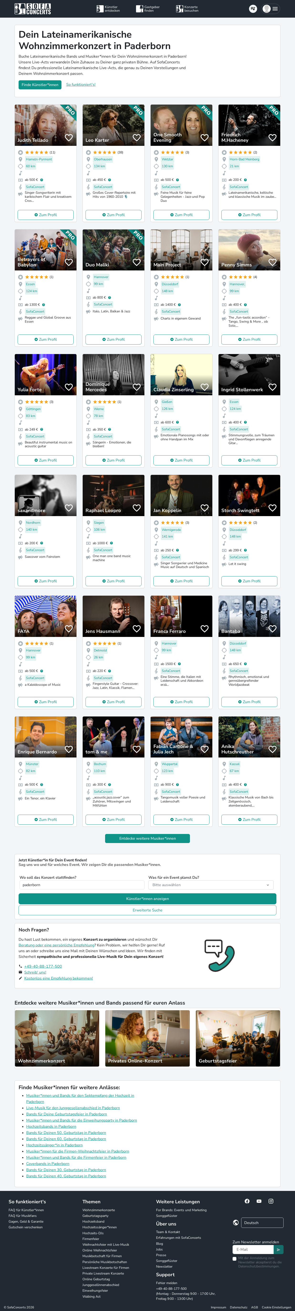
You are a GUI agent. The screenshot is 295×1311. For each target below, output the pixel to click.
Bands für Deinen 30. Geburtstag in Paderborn (66, 1170)
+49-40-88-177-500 (43, 966)
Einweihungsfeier (95, 1290)
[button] (270, 9)
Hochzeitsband (93, 1221)
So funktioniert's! (81, 84)
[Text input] (253, 1249)
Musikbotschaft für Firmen (102, 1256)
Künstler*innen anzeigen (147, 898)
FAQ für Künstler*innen (26, 1210)
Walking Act (91, 1296)
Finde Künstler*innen (40, 84)
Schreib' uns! (35, 972)
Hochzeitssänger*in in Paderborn (54, 1145)
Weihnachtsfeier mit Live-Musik (105, 1244)
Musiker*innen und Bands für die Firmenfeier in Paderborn (76, 1157)
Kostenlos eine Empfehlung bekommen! (58, 978)
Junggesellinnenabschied (100, 1285)
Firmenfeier (90, 1239)
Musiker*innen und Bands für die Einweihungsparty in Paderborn (81, 1120)
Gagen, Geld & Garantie (26, 1221)
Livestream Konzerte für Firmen (105, 1267)
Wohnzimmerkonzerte (98, 1210)
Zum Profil (48, 215)
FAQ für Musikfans (23, 1216)
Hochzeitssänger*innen (99, 1227)
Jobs (159, 1249)
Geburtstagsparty (95, 1216)
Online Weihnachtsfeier (99, 1250)
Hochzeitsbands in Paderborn (51, 1126)
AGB (254, 1307)
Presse (161, 1255)
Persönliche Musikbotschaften (104, 1262)
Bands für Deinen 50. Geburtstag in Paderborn (66, 1132)
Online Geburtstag (96, 1279)
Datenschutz (238, 1307)
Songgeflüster (166, 1216)
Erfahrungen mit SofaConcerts (178, 1237)
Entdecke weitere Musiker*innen (147, 838)
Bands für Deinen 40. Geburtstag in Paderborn (66, 1176)
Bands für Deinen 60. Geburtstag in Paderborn (66, 1139)
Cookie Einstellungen (276, 1307)
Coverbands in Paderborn (47, 1163)
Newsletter (164, 1266)
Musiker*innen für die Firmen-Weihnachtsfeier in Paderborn (77, 1151)
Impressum (218, 1307)
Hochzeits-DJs (93, 1233)
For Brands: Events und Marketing (181, 1210)
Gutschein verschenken (26, 1227)
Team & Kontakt (168, 1232)
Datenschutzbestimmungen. (259, 1266)
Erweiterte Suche (148, 910)
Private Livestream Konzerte (103, 1273)
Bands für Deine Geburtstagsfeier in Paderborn (66, 1114)
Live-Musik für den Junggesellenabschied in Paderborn (73, 1108)
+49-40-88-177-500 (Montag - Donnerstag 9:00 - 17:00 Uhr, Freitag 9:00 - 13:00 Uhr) (185, 1293)
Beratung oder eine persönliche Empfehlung (56, 945)
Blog (159, 1243)
